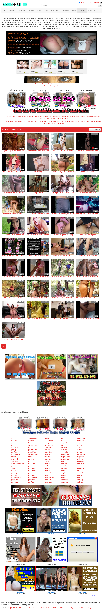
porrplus (63, 475)
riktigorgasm (48, 445)
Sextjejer (40, 118)
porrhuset (14, 480)
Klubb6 (53, 118)
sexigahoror (80, 438)
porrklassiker (81, 463)
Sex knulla (64, 452)
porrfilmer (31, 473)
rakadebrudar (49, 440)
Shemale (96, 2)
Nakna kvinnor (22, 121)
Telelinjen (15, 116)
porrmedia (80, 468)
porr (77, 470)
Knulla (88, 121)
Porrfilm (47, 461)
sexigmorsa (64, 454)
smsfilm (31, 440)
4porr (30, 447)
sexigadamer (81, 443)
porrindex (47, 480)
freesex (13, 457)
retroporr (31, 459)
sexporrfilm (64, 468)
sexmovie (63, 447)
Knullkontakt (48, 121)
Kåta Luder (8, 121)
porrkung (79, 477)
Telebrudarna (22, 116)
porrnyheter (64, 482)
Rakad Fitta (67, 121)
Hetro (82, 2)
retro (30, 457)
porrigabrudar (16, 477)
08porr (62, 438)
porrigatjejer (32, 477)
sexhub (79, 450)
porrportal (63, 470)
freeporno (31, 443)
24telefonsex (33, 445)
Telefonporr (64, 116)
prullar (46, 438)
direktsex (14, 447)
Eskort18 (58, 118)
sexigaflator (80, 440)
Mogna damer (51, 123)
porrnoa (63, 461)
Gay (89, 2)
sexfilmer (79, 459)
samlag (47, 450)
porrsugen (15, 473)
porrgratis (31, 461)
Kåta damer (60, 123)
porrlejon (14, 450)
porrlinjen (79, 475)
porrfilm (14, 440)
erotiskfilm (32, 452)
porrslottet (48, 482)
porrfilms (31, 466)
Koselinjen (48, 116)
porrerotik (47, 473)
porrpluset (64, 473)
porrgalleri (32, 463)
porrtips (47, 454)
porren (46, 475)
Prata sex (42, 116)
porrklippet (80, 482)
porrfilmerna (32, 468)
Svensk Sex (75, 121)
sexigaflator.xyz (12, 608)
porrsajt (14, 470)
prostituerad (32, 450)
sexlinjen (63, 450)
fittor (12, 445)
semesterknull (33, 454)
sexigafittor (64, 443)
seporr (62, 440)
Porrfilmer (82, 121)
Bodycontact (65, 118)
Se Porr (79, 445)
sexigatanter (64, 459)
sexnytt (63, 445)
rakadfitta (47, 459)
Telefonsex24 (56, 116)
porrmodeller (15, 454)
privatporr (47, 443)
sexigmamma (65, 457)
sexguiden (80, 457)
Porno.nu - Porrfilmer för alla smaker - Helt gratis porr (51, 84)
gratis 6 (13, 443)
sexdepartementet (17, 463)
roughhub (47, 447)
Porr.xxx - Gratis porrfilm (51, 86)
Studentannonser (33, 121)
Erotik (54, 121)
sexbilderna (32, 438)
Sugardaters (93, 121)
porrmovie (80, 466)
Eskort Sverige (84, 116)
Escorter (41, 121)
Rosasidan (47, 118)
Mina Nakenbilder (73, 116)
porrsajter (63, 463)
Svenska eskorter (94, 116)
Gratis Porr (59, 121)
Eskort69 (15, 121)
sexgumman (80, 454)
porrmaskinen (81, 473)
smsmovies (15, 459)
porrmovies (80, 461)
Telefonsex (30, 116)
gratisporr (14, 438)
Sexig (78, 447)
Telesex (36, 116)
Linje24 (9, 116)
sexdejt (13, 468)
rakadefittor (48, 452)
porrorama (64, 480)
